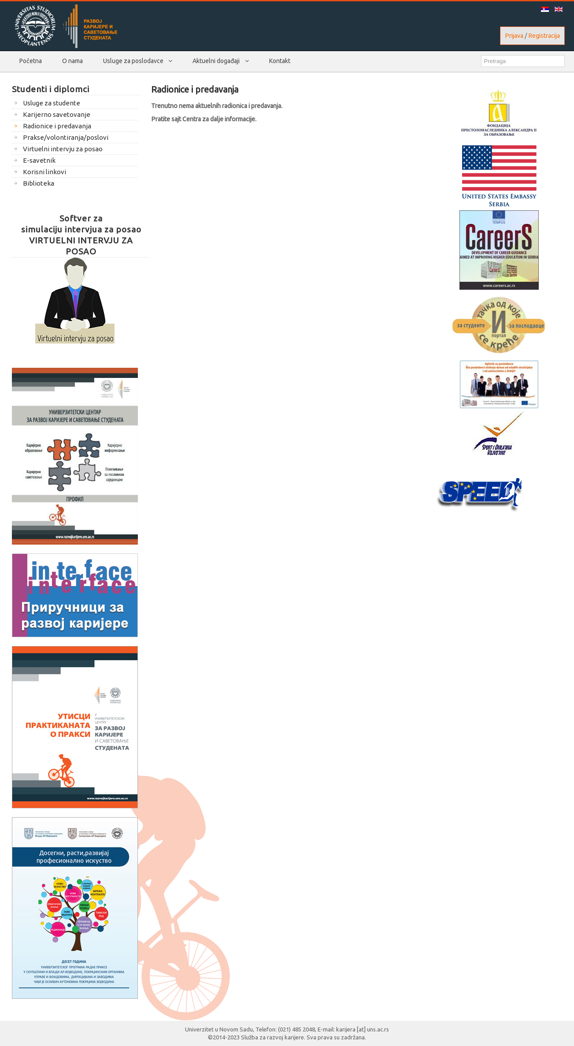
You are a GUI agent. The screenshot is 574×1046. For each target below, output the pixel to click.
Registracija (544, 35)
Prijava (514, 35)
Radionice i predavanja (194, 89)
